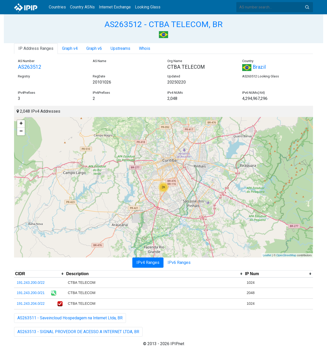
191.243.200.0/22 (31, 282)
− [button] (21, 131)
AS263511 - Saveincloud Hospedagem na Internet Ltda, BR (70, 317)
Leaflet (267, 255)
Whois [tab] (144, 48)
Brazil (254, 67)
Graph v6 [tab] (94, 48)
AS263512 (29, 67)
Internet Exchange (115, 7)
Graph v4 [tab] (70, 48)
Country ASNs (82, 7)
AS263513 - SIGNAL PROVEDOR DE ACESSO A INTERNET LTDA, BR (78, 331)
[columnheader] (39, 273)
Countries (57, 7)
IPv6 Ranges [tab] (179, 262)
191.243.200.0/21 (31, 293)
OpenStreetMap (286, 255)
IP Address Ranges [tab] (35, 48)
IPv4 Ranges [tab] (147, 262)
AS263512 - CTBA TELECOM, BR (163, 24)
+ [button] (21, 124)
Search (307, 7)
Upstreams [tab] (120, 48)
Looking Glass (147, 7)
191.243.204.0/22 (31, 303)
